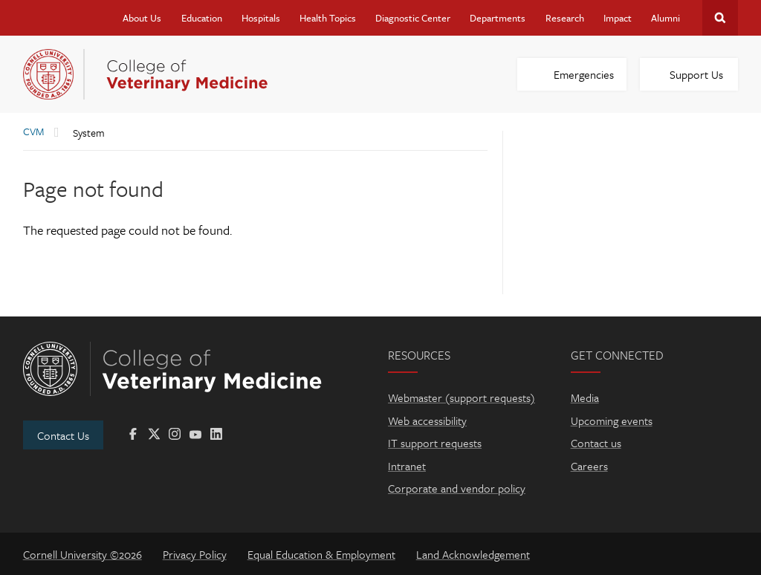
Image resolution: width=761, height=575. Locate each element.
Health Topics (327, 17)
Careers (589, 466)
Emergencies (584, 74)
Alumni (665, 17)
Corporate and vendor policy (456, 488)
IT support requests (435, 443)
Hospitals (261, 17)
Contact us (596, 443)
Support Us (696, 74)
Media (585, 397)
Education (201, 17)
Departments (497, 17)
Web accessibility (427, 420)
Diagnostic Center (412, 17)
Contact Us (63, 435)
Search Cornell (720, 18)
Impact (617, 17)
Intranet (407, 466)
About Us (142, 17)
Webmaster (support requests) (461, 397)
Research (564, 17)
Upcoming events (611, 420)
